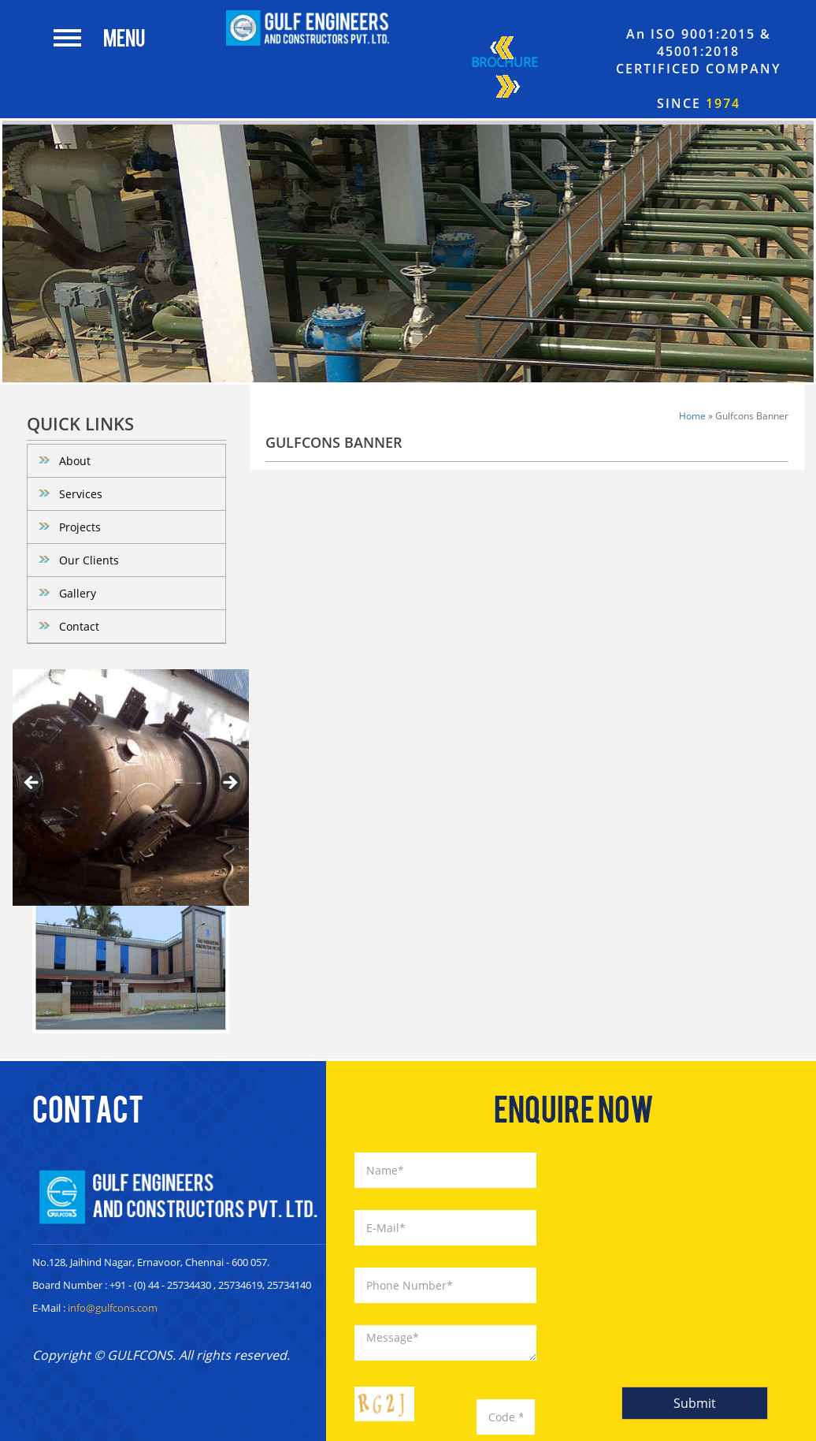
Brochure (504, 69)
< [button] (32, 783)
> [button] (229, 783)
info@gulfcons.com (113, 1308)
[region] (131, 787)
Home (692, 416)
